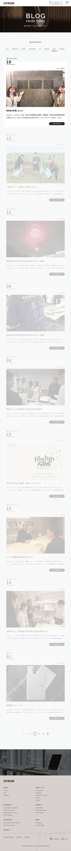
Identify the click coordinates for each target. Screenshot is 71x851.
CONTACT (56, 3)
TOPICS (6, 790)
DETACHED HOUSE (9, 810)
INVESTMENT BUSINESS (11, 808)
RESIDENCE (39, 823)
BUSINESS (7, 805)
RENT (38, 820)
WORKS (39, 805)
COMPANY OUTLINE (41, 795)
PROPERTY (7, 795)
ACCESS (38, 800)
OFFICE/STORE (40, 825)
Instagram (55, 839)
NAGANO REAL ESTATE (10, 812)
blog (64, 839)
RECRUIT (7, 830)
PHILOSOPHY (39, 790)
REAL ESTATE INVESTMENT (12, 823)
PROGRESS (8, 820)
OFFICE (38, 797)
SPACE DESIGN (8, 815)
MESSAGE (38, 793)
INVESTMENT (39, 808)
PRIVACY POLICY (9, 837)
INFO (5, 793)
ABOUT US (40, 788)
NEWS (6, 788)
